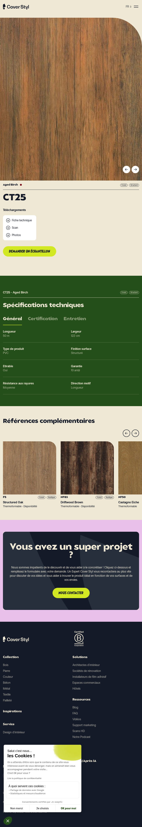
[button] (7, 820)
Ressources (81, 699)
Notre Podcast (81, 737)
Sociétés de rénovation (86, 671)
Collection (11, 657)
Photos (16, 235)
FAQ (75, 713)
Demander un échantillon (29, 251)
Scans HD (78, 731)
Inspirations (12, 711)
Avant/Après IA (84, 761)
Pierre (6, 671)
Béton (7, 682)
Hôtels (76, 688)
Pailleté (7, 700)
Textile (7, 694)
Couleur (8, 677)
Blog (75, 707)
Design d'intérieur (14, 732)
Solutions (79, 657)
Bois (5, 665)
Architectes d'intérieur (86, 665)
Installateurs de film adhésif (89, 677)
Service (8, 724)
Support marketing (84, 725)
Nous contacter (71, 593)
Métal (6, 688)
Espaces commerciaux (86, 682)
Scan (15, 227)
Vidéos (76, 719)
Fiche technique (22, 220)
